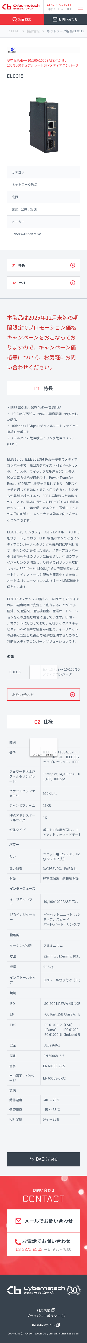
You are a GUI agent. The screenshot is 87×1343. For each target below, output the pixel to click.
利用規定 (43, 1310)
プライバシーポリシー (44, 1315)
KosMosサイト (43, 1325)
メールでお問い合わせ (48, 1220)
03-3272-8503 (60, 5)
